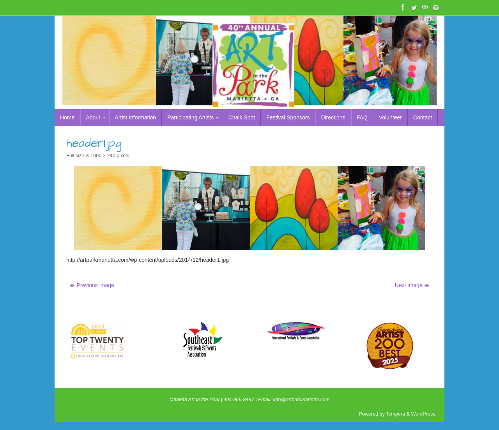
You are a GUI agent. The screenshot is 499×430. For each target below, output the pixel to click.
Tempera (395, 414)
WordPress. (424, 414)
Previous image (92, 285)
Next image (412, 285)
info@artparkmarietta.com (301, 399)
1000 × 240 (102, 155)
